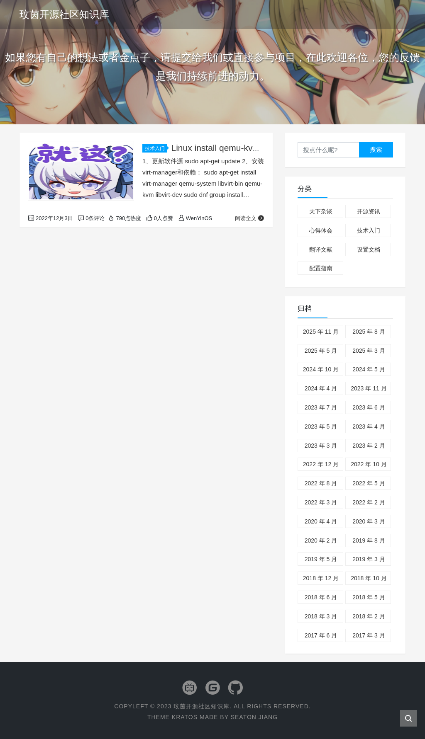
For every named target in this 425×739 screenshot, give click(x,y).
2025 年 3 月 (368, 350)
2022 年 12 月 (321, 464)
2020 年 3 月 (368, 521)
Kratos (185, 717)
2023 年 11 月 (368, 388)
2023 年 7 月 (321, 407)
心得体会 (320, 230)
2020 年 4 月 (321, 521)
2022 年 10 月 (368, 464)
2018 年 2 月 (368, 616)
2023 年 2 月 (368, 445)
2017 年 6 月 (321, 635)
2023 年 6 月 (368, 407)
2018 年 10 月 (368, 578)
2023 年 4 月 (368, 426)
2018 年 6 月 (321, 597)
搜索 (376, 149)
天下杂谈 (320, 211)
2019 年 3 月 (368, 559)
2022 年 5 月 (368, 483)
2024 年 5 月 (368, 369)
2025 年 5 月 (321, 350)
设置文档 (368, 249)
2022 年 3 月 (321, 502)
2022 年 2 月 (368, 502)
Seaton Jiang (254, 717)
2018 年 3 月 (321, 616)
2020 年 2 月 (321, 540)
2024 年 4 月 (321, 388)
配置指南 (320, 268)
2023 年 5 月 (321, 426)
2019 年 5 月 (321, 559)
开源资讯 (368, 211)
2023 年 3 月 (321, 445)
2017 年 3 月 (368, 635)
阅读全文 (249, 218)
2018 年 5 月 (368, 597)
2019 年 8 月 (368, 540)
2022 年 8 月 (321, 483)
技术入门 (156, 148)
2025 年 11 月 (321, 331)
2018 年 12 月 (321, 578)
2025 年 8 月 (368, 331)
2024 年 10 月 (321, 369)
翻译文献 (320, 249)
